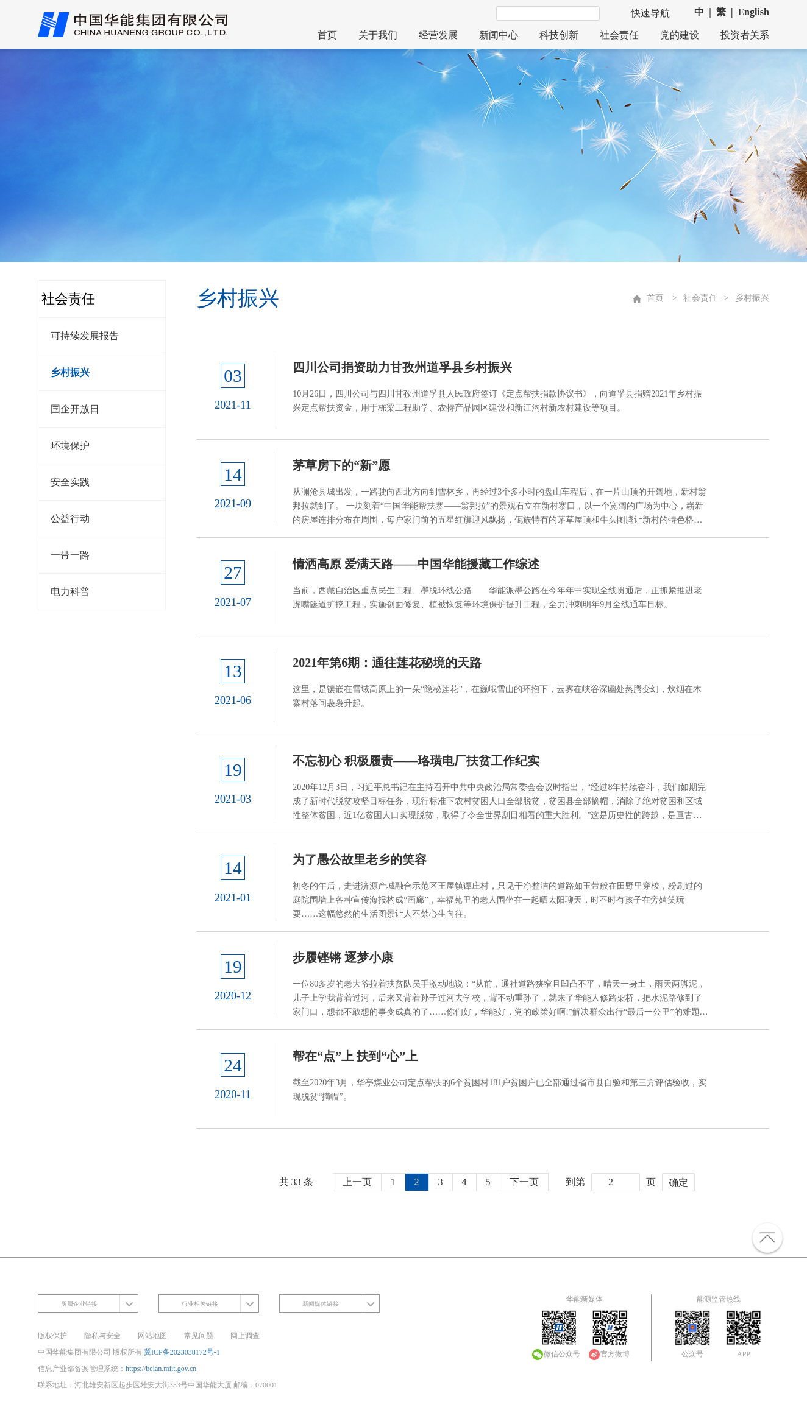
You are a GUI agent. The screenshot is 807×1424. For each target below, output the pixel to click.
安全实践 (70, 482)
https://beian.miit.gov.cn (161, 1365)
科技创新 (558, 35)
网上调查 (245, 1332)
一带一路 (70, 555)
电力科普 (70, 592)
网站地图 (152, 1332)
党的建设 (679, 35)
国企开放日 (75, 409)
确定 (678, 1179)
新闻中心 (498, 35)
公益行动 (70, 518)
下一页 (524, 1179)
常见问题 (198, 1332)
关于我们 (377, 35)
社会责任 (619, 35)
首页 (327, 35)
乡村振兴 (70, 372)
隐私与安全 (102, 1332)
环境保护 (70, 445)
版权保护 (52, 1332)
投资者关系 (744, 35)
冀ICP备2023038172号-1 (182, 1348)
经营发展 (438, 35)
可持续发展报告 (85, 336)
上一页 (357, 1179)
